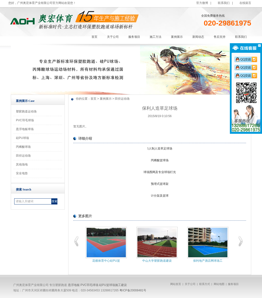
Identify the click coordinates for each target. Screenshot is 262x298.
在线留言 (245, 3)
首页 (93, 98)
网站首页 (175, 284)
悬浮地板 (74, 285)
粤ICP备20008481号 (132, 290)
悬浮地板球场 (25, 129)
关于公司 (190, 284)
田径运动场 (23, 155)
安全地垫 (22, 173)
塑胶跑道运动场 (26, 111)
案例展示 (106, 98)
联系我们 (224, 3)
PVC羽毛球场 (25, 120)
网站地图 (219, 284)
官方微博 (202, 3)
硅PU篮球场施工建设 (113, 285)
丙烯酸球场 (23, 147)
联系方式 (204, 284)
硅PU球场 (22, 138)
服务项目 (233, 284)
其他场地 (22, 164)
